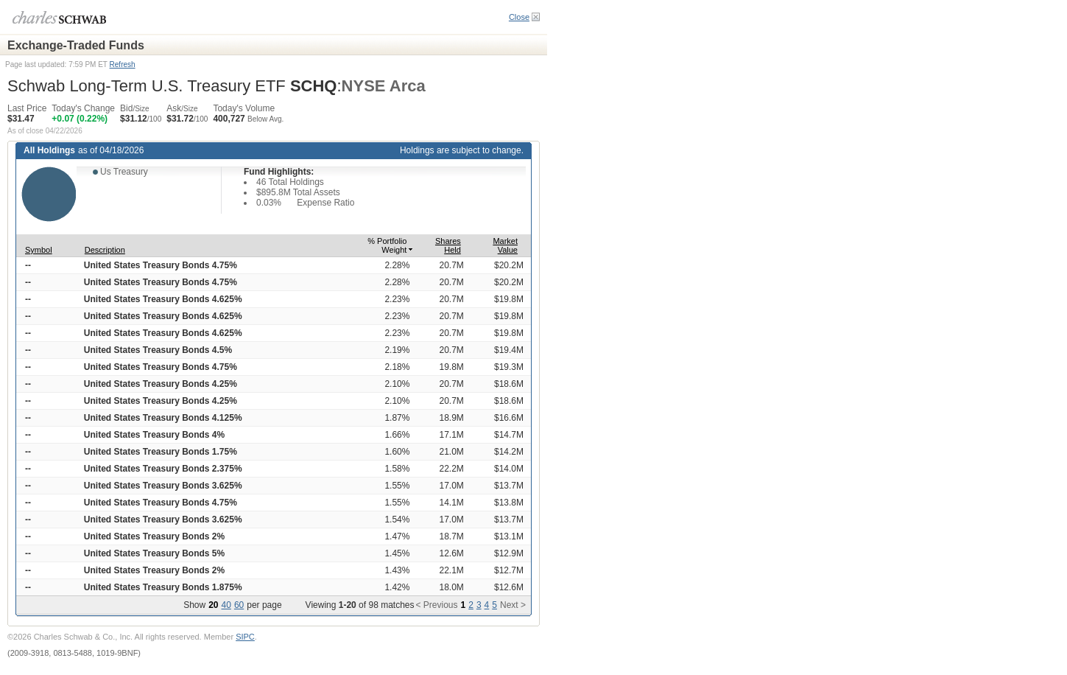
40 (226, 605)
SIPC (245, 636)
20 (213, 605)
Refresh (122, 64)
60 (239, 605)
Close (519, 17)
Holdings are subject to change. (462, 150)
